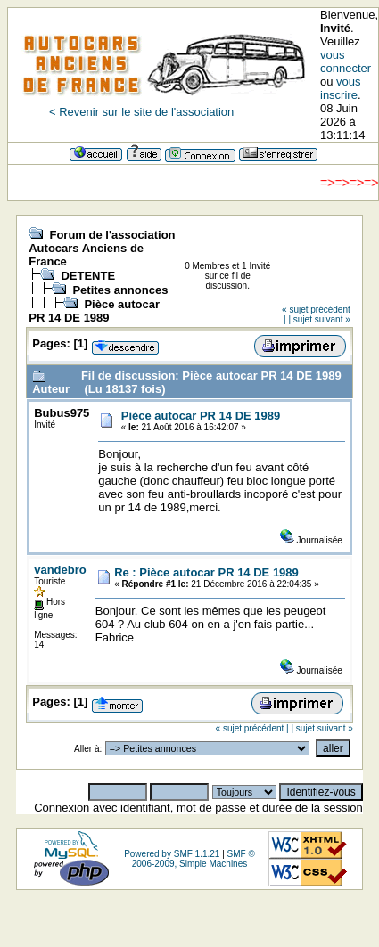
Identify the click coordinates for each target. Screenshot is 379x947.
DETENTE (88, 275)
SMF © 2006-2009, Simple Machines (193, 859)
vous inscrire (340, 88)
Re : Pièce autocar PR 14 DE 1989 (206, 572)
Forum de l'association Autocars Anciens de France (102, 248)
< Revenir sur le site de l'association (141, 111)
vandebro (60, 569)
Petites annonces (120, 290)
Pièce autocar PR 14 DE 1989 (94, 311)
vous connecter (345, 61)
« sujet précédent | (252, 728)
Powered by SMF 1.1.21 (171, 854)
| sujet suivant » (319, 319)
